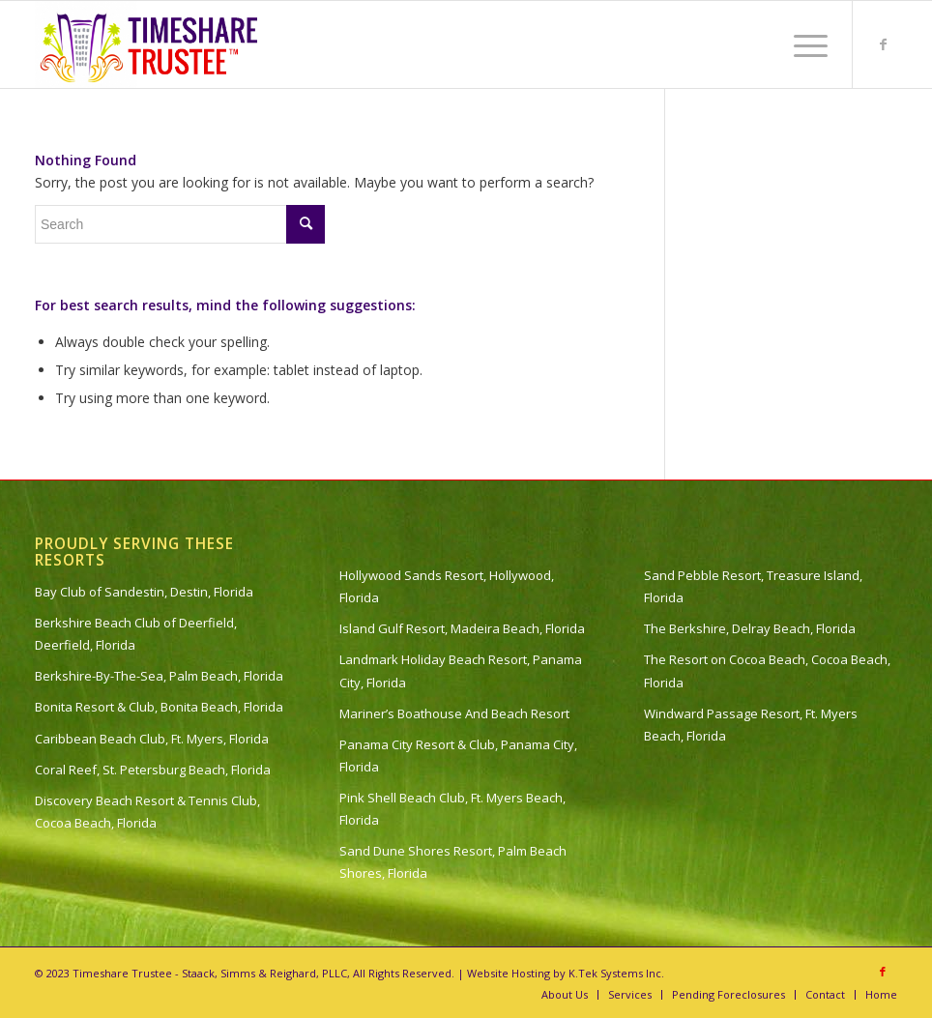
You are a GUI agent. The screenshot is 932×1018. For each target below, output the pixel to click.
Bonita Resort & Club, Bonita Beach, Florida (159, 706)
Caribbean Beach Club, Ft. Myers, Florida (152, 738)
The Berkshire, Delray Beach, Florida (750, 628)
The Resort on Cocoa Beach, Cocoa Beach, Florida (767, 670)
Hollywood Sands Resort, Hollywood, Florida (446, 586)
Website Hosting (508, 973)
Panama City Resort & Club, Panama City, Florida (458, 755)
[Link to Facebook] (882, 44)
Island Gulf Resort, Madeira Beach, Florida (462, 628)
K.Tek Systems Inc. (616, 973)
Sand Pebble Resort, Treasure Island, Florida (753, 586)
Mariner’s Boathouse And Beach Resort (454, 713)
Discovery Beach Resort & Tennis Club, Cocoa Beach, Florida (147, 811)
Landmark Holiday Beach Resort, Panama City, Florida (460, 670)
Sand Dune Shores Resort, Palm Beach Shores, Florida (453, 862)
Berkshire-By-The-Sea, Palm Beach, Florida (159, 675)
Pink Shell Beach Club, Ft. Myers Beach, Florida (452, 809)
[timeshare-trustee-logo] (152, 44)
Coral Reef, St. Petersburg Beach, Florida (153, 769)
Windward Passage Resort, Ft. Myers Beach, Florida (751, 724)
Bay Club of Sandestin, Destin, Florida (144, 591)
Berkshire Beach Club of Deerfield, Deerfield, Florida (136, 634)
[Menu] (801, 44)
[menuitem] (801, 44)
